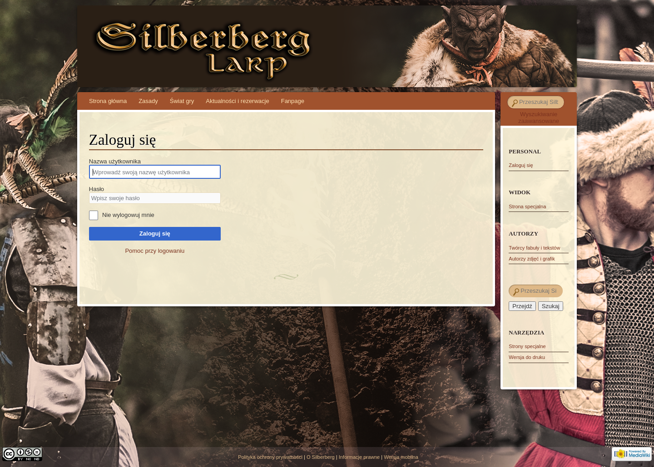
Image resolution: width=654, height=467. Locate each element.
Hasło (96, 189)
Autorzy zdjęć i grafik (532, 258)
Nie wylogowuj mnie (128, 214)
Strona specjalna (527, 206)
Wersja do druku (527, 357)
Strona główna (108, 101)
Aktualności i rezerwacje (237, 101)
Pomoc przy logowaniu (154, 250)
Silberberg (155, 36)
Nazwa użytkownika (115, 161)
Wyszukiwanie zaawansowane (538, 117)
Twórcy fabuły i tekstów (534, 248)
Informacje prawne (359, 457)
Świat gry (182, 101)
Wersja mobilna (401, 457)
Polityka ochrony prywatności (270, 457)
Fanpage (292, 101)
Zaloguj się (154, 233)
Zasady (148, 101)
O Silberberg (321, 457)
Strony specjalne (527, 346)
